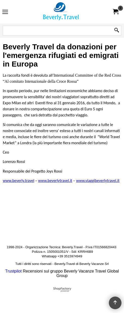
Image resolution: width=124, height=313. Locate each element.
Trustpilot (13, 271)
